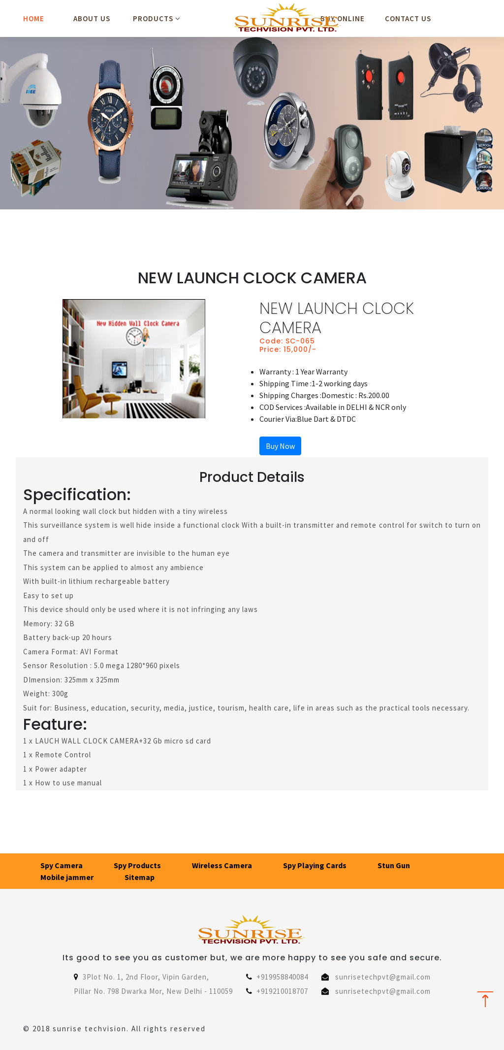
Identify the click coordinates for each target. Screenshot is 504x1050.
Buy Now (280, 446)
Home (33, 18)
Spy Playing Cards (314, 865)
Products (157, 18)
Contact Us (408, 18)
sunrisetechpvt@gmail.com (383, 977)
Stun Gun (394, 865)
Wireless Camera (222, 865)
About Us (91, 18)
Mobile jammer (67, 877)
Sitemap (140, 877)
